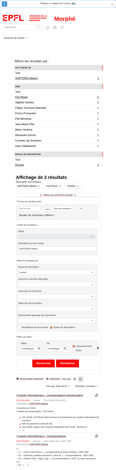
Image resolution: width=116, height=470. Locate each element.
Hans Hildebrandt (57, 146)
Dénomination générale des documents (37, 315)
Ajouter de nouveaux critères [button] (36, 215)
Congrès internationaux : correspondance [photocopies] (50, 395)
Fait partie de (23, 67)
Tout (17, 73)
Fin (48, 343)
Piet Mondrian (57, 119)
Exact (78, 350)
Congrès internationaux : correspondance (41, 436)
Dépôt (21, 231)
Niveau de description (28, 154)
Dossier (57, 165)
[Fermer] (112, 4)
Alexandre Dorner (57, 135)
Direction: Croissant (85, 386)
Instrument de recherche (30, 291)
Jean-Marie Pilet (57, 124)
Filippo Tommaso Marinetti (57, 108)
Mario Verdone (57, 130)
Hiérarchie (53, 378)
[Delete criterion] (81, 208)
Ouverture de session (14, 38)
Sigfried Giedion (57, 103)
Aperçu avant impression (30, 378)
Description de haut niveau (31, 243)
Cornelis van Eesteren (57, 141)
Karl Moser (57, 97)
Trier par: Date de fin (57, 386)
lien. (74, 3)
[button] (54, 27)
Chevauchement (84, 346)
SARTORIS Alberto (57, 78)
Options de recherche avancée (58, 195)
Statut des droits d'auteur (30, 303)
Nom (17, 86)
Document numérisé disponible (33, 279)
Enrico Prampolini (57, 113)
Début (24, 343)
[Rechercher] (19, 27)
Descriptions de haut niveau (35, 327)
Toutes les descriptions (64, 327)
